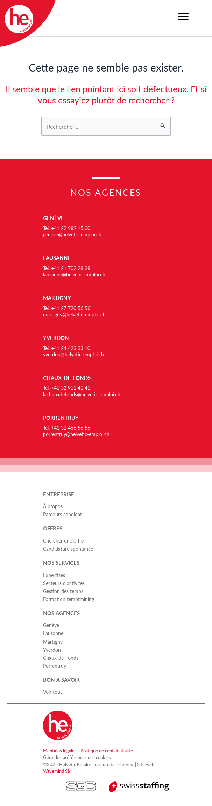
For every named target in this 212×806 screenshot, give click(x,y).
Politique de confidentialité (106, 750)
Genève (53, 217)
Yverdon (56, 337)
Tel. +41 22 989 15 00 (66, 227)
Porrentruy (61, 417)
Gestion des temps (63, 591)
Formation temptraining (68, 599)
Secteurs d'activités (64, 582)
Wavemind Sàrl (57, 770)
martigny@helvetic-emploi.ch (74, 314)
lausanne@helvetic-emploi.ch (74, 274)
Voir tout (52, 691)
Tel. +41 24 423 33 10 (66, 347)
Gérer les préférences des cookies (77, 757)
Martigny (57, 297)
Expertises (54, 574)
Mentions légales (60, 750)
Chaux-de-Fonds (67, 377)
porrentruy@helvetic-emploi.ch (76, 433)
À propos (53, 506)
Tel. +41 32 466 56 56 (66, 427)
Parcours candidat (62, 514)
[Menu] (183, 16)
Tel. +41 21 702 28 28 (66, 267)
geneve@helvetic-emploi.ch (72, 234)
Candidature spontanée (68, 548)
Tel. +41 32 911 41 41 (66, 387)
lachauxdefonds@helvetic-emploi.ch (81, 394)
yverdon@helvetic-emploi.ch (73, 354)
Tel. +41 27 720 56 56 (66, 307)
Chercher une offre (63, 540)
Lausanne (57, 257)
